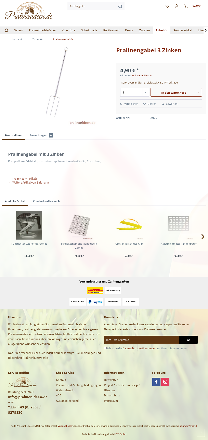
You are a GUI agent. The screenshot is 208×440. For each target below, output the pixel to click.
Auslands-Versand (67, 401)
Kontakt (61, 380)
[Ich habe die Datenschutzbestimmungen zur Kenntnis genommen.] (105, 348)
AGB (58, 395)
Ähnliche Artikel (15, 201)
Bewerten (169, 104)
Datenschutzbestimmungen (139, 348)
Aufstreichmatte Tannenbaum (179, 243)
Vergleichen (129, 104)
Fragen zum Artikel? (22, 178)
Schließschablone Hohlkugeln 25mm (79, 246)
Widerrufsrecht (65, 390)
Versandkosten (65, 425)
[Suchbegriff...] (96, 6)
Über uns (109, 390)
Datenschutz (112, 395)
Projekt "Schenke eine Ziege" (122, 385)
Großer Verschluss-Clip (129, 243)
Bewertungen (41, 135)
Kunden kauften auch (46, 201)
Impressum (111, 401)
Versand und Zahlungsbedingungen (78, 385)
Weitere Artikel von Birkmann (28, 182)
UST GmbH (120, 434)
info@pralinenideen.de (28, 396)
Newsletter (111, 380)
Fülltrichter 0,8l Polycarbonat (29, 243)
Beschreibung (13, 135)
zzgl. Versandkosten (142, 75)
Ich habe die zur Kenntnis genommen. (147, 348)
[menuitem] (96, 6)
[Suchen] (120, 6)
